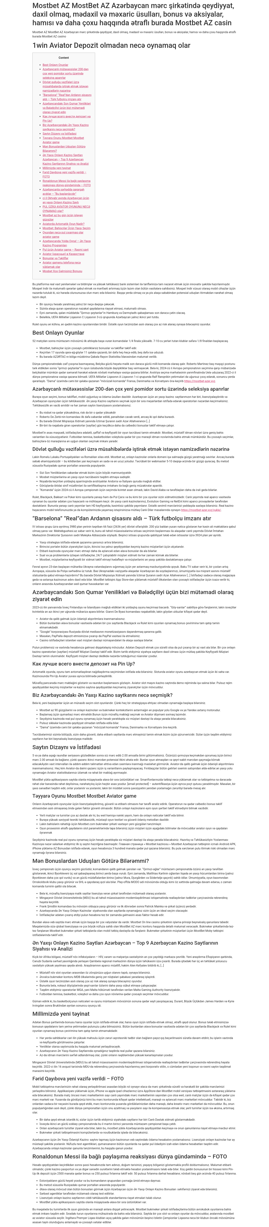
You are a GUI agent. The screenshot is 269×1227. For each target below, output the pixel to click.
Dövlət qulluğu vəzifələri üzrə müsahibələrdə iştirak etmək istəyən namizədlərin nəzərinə (65, 86)
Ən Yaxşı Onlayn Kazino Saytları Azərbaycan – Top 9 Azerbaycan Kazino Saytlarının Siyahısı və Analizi (66, 159)
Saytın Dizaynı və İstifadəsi (59, 133)
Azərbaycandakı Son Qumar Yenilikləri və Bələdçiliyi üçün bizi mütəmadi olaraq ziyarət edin (67, 108)
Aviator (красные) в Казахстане (63, 254)
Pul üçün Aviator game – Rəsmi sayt (65, 249)
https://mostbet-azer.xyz (199, 381)
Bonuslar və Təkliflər (55, 258)
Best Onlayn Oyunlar (55, 65)
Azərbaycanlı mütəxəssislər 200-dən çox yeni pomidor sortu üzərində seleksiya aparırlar (65, 73)
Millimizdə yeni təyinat (57, 168)
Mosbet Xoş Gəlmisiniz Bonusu (62, 271)
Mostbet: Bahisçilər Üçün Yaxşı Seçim (66, 228)
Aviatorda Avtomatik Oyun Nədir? (63, 224)
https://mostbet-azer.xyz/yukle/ (201, 510)
